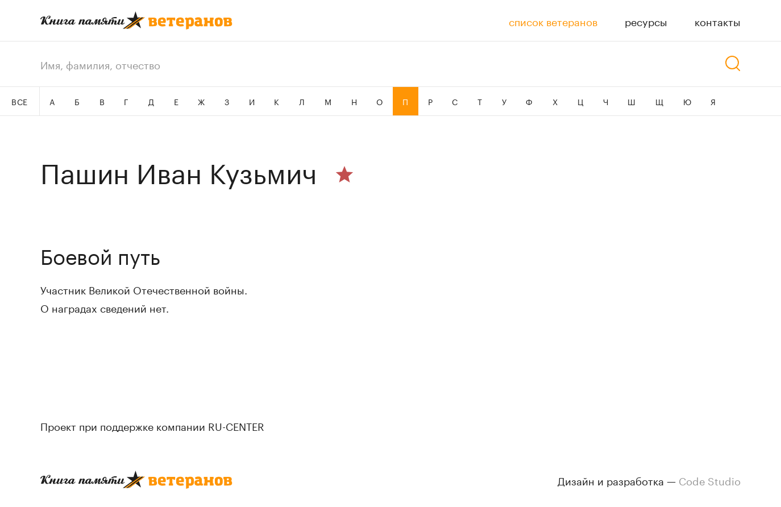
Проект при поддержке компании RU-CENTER (152, 425)
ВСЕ (19, 101)
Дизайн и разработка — (649, 480)
